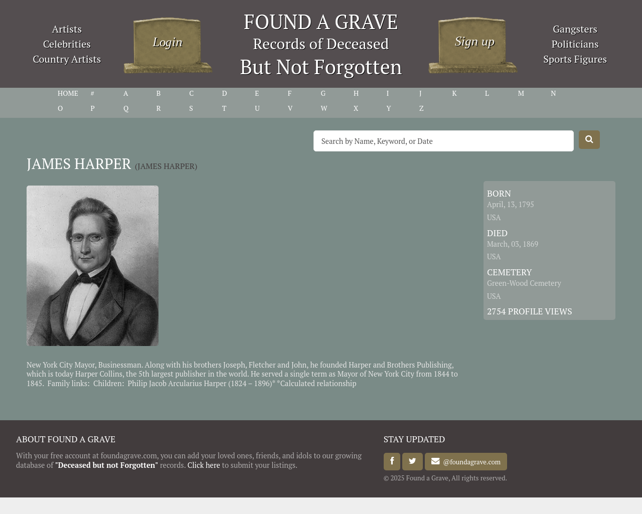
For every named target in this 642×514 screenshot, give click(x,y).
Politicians (575, 44)
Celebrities (67, 44)
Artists (67, 29)
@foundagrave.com (470, 461)
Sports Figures (575, 59)
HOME (68, 93)
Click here (204, 465)
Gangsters (575, 29)
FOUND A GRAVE (321, 21)
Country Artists (67, 59)
